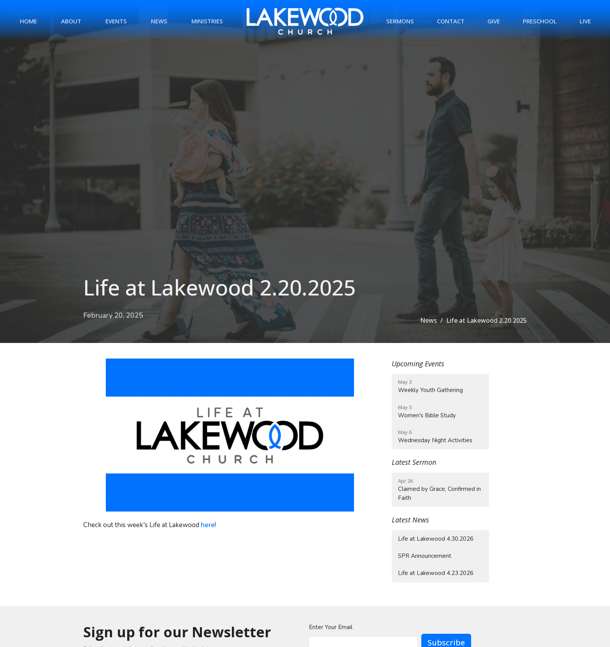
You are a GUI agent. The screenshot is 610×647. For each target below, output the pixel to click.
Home (28, 21)
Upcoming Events (418, 363)
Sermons (400, 21)
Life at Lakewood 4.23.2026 (435, 573)
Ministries (207, 21)
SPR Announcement (424, 556)
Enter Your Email (330, 627)
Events (116, 21)
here (208, 524)
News (159, 21)
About (71, 21)
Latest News (410, 519)
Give (493, 21)
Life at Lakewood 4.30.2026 (435, 539)
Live (585, 21)
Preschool (540, 21)
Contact (451, 21)
